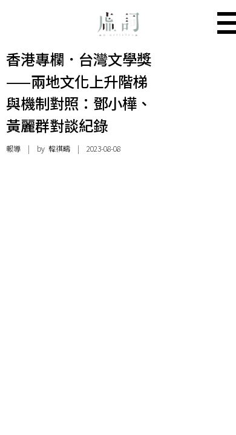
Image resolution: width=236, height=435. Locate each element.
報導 (13, 148)
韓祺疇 (59, 148)
